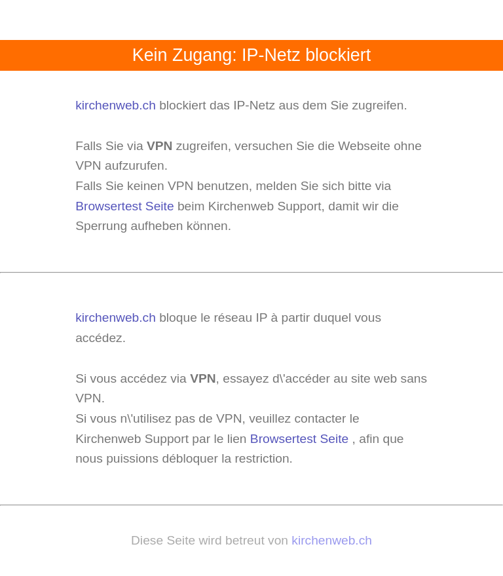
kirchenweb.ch (117, 105)
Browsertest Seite (124, 206)
